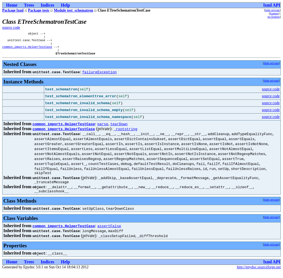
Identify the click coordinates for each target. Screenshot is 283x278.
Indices (47, 5)
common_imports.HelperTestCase (27, 49)
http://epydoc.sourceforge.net (259, 273)
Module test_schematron (73, 10)
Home (11, 5)
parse (102, 127)
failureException (99, 75)
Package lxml (12, 10)
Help (65, 5)
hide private (272, 10)
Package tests (38, 10)
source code (11, 27)
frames (274, 13)
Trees (29, 5)
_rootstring (125, 132)
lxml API (271, 5)
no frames (274, 16)
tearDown (118, 127)
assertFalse (109, 232)
